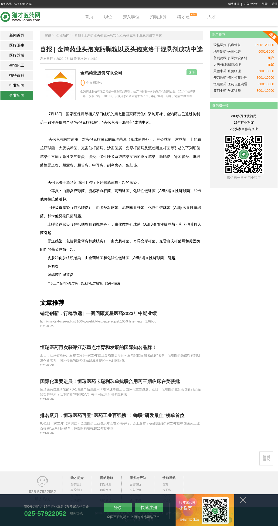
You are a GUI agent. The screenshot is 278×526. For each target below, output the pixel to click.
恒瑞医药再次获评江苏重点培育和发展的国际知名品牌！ (98, 347)
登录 (265, 4)
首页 (89, 16)
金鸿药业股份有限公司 (101, 73)
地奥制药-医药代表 (227, 51)
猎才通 (183, 16)
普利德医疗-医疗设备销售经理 (232, 58)
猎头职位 (131, 16)
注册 (275, 4)
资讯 (48, 35)
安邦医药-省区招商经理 (230, 77)
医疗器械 (16, 55)
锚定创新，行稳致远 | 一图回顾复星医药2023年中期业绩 (98, 313)
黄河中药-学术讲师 (227, 90)
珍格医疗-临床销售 (227, 45)
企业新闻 (16, 95)
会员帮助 (135, 484)
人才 (211, 16)
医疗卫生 (16, 45)
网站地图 (105, 484)
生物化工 (16, 65)
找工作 (167, 490)
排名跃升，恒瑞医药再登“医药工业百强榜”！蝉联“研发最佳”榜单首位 (112, 415)
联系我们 (76, 490)
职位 (108, 16)
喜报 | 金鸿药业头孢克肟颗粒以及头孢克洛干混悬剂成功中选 (118, 35)
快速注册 (149, 507)
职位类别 (105, 490)
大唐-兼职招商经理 (227, 64)
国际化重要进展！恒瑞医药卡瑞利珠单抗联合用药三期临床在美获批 (110, 381)
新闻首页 (16, 35)
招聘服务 (158, 16)
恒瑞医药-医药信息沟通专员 (232, 84)
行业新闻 (16, 85)
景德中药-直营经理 (227, 71)
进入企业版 (251, 4)
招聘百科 (16, 75)
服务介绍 (135, 490)
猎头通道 (233, 4)
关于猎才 (76, 484)
